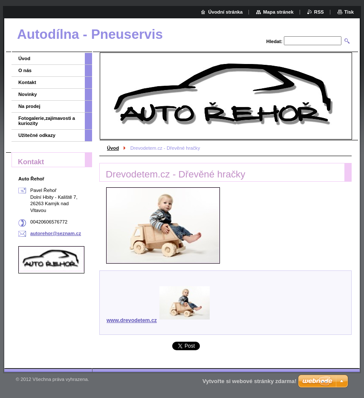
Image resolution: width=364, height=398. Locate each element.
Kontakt (27, 82)
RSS (319, 12)
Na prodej (29, 106)
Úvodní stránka (225, 12)
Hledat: (274, 41)
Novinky (27, 94)
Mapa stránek (278, 12)
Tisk (349, 12)
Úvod (113, 148)
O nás (25, 70)
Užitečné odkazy (36, 135)
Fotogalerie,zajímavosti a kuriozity (46, 121)
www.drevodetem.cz (158, 320)
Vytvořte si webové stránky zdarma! (249, 381)
